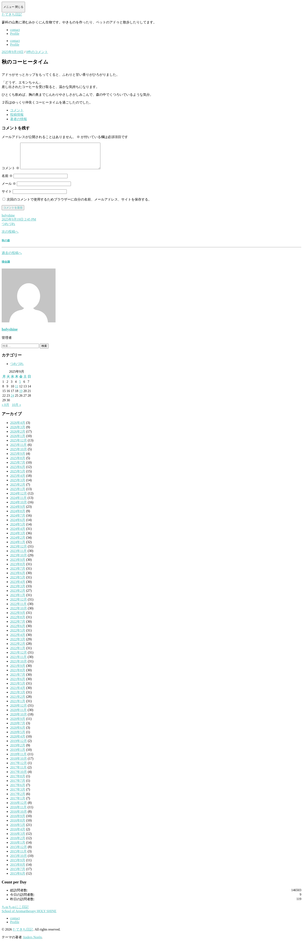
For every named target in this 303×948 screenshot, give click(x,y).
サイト (7, 196)
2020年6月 (17, 732)
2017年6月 (17, 790)
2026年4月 (17, 427)
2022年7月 (17, 626)
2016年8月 (17, 825)
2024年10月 (18, 507)
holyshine (8, 220)
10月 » (16, 410)
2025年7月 (17, 467)
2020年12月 (18, 710)
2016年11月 (18, 812)
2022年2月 (17, 648)
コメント (10, 173)
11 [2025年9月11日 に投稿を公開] (16, 391)
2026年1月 (17, 441)
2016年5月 (17, 830)
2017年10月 (18, 777)
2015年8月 (17, 869)
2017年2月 (17, 799)
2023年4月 (17, 587)
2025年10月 (18, 454)
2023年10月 (18, 560)
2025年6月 (17, 472)
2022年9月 (17, 618)
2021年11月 (18, 662)
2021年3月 (17, 697)
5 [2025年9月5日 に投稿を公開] (20, 386)
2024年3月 (17, 538)
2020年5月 (17, 737)
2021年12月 (18, 657)
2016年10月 (18, 816)
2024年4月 (17, 534)
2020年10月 (18, 719)
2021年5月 (17, 688)
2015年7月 (17, 874)
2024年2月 (17, 542)
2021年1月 (17, 706)
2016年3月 (17, 838)
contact (15, 30)
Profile (14, 33)
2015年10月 (18, 861)
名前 (7, 181)
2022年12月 (18, 604)
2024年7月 (17, 520)
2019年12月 (18, 746)
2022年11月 (18, 609)
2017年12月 (18, 768)
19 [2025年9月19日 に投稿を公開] (21, 396)
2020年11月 (18, 715)
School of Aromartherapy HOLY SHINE (29, 916)
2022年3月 (17, 644)
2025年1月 (17, 494)
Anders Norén (32, 942)
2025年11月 (18, 450)
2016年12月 (18, 808)
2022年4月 (17, 640)
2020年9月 (17, 724)
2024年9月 (17, 511)
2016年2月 (17, 843)
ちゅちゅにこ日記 (15, 912)
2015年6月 (17, 878)
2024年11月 (18, 503)
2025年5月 (17, 476)
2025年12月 (18, 445)
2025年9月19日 (13, 52)
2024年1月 (17, 547)
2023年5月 (17, 582)
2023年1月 (17, 600)
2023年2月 (17, 595)
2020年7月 (17, 728)
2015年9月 (17, 865)
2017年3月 (17, 794)
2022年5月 (17, 635)
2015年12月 (18, 852)
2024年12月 (18, 498)
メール (9, 188)
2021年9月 (17, 671)
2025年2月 (17, 489)
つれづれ (8, 229)
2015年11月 (18, 856)
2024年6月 (17, 525)
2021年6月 (17, 684)
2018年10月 (18, 763)
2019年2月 (17, 750)
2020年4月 (17, 741)
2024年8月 (17, 516)
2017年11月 (18, 772)
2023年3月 (17, 591)
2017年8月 (17, 781)
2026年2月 (17, 436)
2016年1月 (17, 847)
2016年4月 (17, 834)
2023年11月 (18, 556)
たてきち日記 (12, 14)
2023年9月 (17, 564)
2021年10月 (18, 666)
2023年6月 (17, 578)
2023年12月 (18, 551)
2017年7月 (17, 785)
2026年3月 (17, 432)
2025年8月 (17, 463)
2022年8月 (17, 622)
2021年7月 (17, 679)
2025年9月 (17, 458)
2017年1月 (17, 803)
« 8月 (5, 410)
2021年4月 (17, 693)
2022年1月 (17, 653)
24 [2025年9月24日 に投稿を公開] (12, 400)
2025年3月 (17, 485)
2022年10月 (18, 613)
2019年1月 (17, 755)
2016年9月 (17, 821)
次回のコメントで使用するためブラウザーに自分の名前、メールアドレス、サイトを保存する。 (79, 204)
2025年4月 (17, 481)
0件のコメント (37, 52)
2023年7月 (17, 573)
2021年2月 (17, 701)
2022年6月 (17, 631)
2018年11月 (18, 759)
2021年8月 (17, 675)
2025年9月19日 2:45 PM (19, 224)
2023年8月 (17, 569)
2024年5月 (17, 529)
